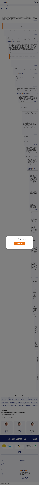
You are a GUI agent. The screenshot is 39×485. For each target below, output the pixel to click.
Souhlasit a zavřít (19, 243)
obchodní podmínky (24, 239)
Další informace (10, 246)
